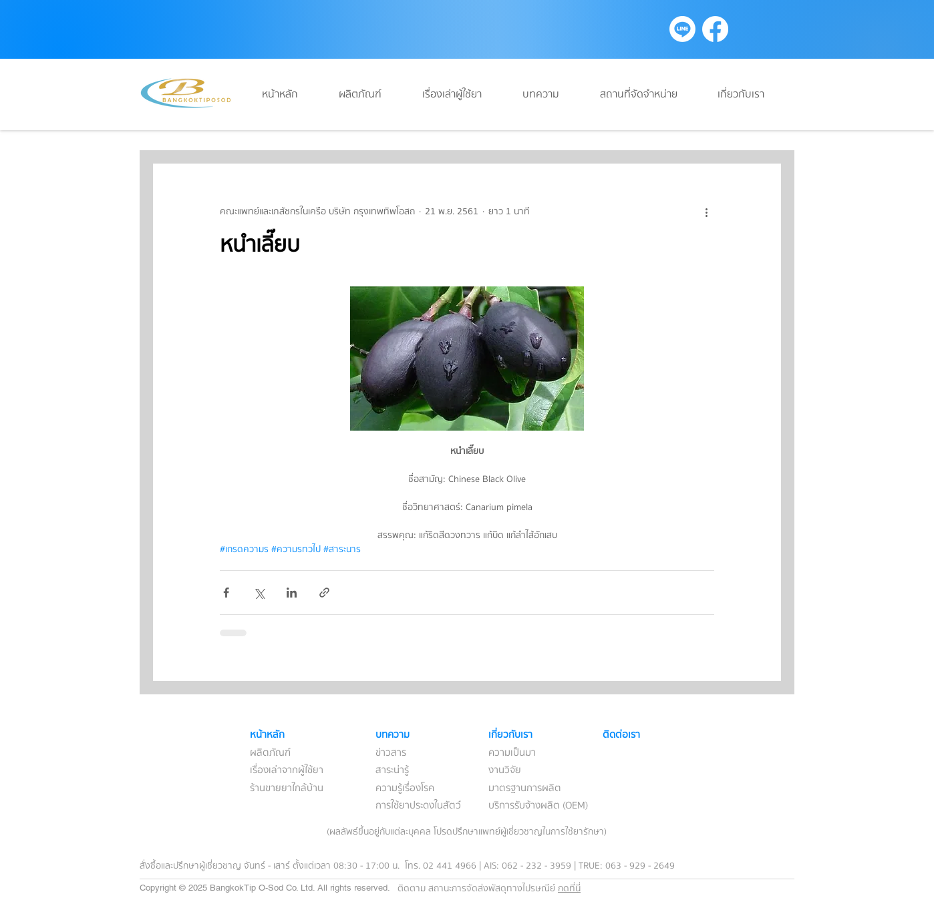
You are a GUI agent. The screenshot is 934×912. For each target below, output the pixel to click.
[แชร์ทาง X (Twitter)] (259, 592)
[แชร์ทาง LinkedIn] (291, 592)
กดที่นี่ (569, 888)
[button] (551, 94)
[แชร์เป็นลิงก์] (324, 592)
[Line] (682, 29)
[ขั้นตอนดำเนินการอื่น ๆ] (706, 212)
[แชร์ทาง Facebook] (226, 592)
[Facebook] (715, 29)
